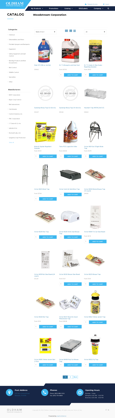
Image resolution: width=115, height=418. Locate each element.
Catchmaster (13, 109)
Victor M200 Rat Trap (41, 232)
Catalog (67, 8)
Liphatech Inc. (13, 128)
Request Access (91, 4)
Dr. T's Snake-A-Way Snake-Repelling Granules (93, 66)
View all (11, 142)
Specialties (12, 77)
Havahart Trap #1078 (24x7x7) (94, 108)
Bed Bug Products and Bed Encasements (17, 62)
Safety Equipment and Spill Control (17, 55)
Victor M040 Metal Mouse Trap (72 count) (94, 190)
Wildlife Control (14, 72)
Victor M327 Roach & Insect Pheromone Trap (68, 318)
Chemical (12, 35)
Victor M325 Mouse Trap (92, 274)
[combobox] (45, 31)
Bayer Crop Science (15, 100)
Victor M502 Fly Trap (91, 360)
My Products (36, 8)
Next (75, 377)
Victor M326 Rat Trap (41, 317)
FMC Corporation (14, 119)
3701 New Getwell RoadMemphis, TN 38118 (22, 394)
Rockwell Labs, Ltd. (15, 133)
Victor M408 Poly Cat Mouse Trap (69, 360)
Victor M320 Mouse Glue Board (69, 274)
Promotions (53, 8)
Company (97, 8)
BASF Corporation (14, 95)
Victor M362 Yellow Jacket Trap (94, 317)
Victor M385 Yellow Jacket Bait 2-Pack (44, 360)
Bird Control (13, 68)
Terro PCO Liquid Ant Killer (68, 147)
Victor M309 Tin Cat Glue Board (94, 232)
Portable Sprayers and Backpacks (19, 44)
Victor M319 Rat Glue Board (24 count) (44, 275)
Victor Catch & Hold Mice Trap (69, 189)
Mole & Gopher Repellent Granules (42, 147)
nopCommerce (61, 416)
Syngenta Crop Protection (17, 138)
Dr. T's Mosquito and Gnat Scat (69, 65)
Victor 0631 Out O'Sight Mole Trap (93, 147)
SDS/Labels (83, 8)
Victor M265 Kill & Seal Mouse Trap (69, 233)
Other (11, 82)
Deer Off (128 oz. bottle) (42, 65)
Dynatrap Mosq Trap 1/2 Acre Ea (45, 108)
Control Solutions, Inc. (16, 114)
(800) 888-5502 (60, 393)
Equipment (12, 49)
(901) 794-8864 (58, 396)
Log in (106, 4)
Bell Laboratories (14, 104)
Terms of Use (78, 410)
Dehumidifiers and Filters (16, 40)
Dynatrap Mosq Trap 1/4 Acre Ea (70, 108)
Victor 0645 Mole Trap (41, 189)
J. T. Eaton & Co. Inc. (15, 123)
